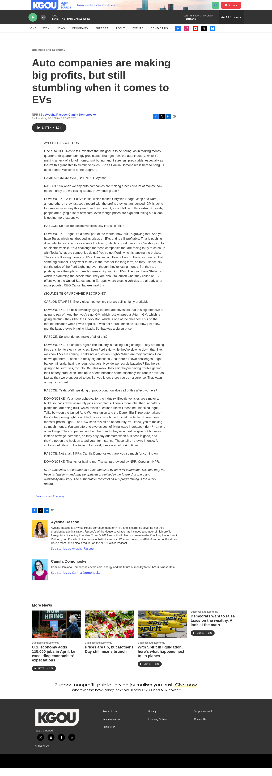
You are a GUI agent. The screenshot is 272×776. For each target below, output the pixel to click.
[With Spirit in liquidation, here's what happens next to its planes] (162, 632)
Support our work (203, 719)
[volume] (43, 25)
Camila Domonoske (82, 122)
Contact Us (159, 36)
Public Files (109, 735)
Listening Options (157, 727)
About (120, 36)
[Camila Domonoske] (40, 577)
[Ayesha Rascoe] (40, 538)
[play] (33, 25)
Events (137, 36)
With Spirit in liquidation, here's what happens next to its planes (161, 659)
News (61, 36)
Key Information (111, 727)
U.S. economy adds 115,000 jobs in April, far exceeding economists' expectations (54, 661)
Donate (234, 9)
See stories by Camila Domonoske (76, 580)
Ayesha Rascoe (56, 122)
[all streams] (231, 25)
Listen (44, 36)
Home (32, 36)
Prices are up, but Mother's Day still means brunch (109, 657)
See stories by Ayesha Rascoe (72, 556)
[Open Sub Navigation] (52, 36)
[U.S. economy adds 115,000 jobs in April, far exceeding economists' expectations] (56, 632)
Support (101, 36)
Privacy (152, 719)
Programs (80, 36)
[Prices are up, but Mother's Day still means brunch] (109, 632)
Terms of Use (110, 719)
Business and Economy (48, 57)
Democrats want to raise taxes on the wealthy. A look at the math (213, 628)
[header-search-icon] (217, 9)
